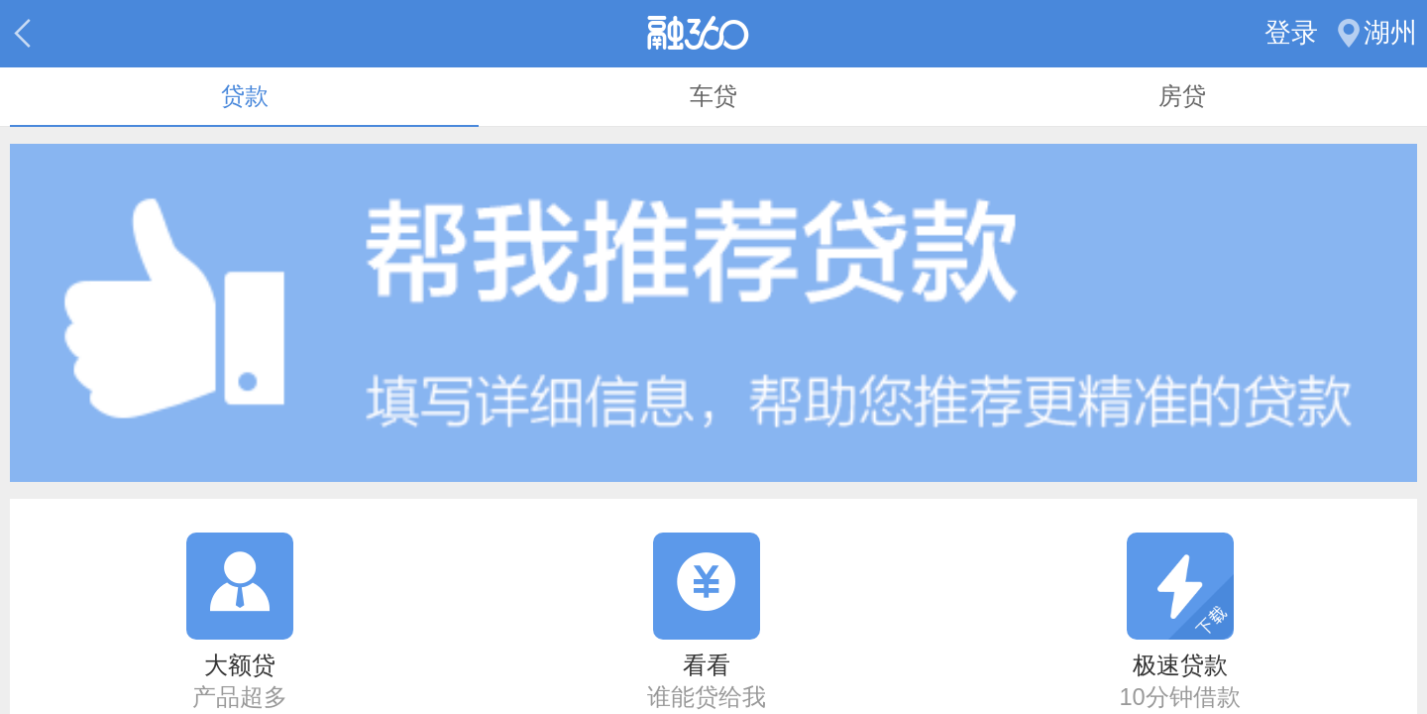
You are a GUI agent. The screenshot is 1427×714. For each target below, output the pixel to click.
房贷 (1182, 96)
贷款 (245, 96)
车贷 (713, 96)
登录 (1291, 33)
